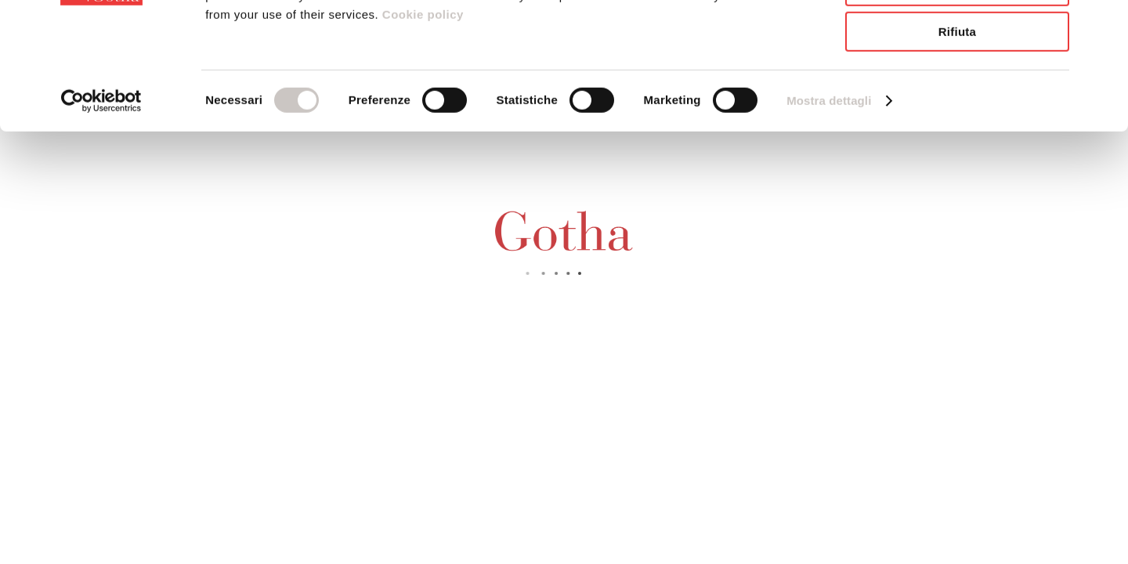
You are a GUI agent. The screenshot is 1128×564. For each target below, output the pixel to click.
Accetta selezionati (957, 85)
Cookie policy (421, 113)
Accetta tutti (957, 38)
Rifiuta (957, 130)
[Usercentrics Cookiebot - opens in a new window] (101, 200)
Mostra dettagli (828, 199)
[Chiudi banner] (1103, 24)
